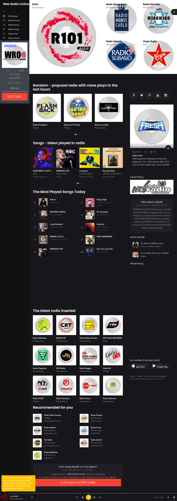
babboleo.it (48, 458)
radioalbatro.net (50, 433)
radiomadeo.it (96, 421)
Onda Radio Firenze (52, 415)
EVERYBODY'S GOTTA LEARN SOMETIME (74, 170)
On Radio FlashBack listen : (153, 249)
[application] (88, 497)
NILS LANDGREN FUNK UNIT (44, 174)
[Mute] (168, 497)
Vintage (36, 128)
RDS (34, 4)
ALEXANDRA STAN (103, 215)
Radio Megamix (40, 368)
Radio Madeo (96, 415)
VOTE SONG (14, 96)
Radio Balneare (109, 398)
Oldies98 (107, 368)
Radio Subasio (114, 41)
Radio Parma (85, 398)
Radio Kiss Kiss (151, 4)
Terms (146, 376)
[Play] (88, 497)
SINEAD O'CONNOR (56, 215)
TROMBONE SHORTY (56, 227)
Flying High (102, 199)
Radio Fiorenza (62, 398)
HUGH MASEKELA (102, 252)
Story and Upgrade (158, 376)
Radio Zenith (96, 440)
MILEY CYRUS (84, 174)
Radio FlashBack (40, 124)
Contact (139, 376)
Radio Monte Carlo (116, 4)
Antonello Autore (158, 379)
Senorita (100, 224)
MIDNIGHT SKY (86, 170)
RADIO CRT (61, 338)
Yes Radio (48, 440)
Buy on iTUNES (10, 46)
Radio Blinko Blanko (88, 338)
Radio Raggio (85, 368)
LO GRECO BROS (109, 174)
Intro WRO (14, 496)
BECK (58, 174)
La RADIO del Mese (142, 145)
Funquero (107, 170)
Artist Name (14, 74)
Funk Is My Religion (41, 170)
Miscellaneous (38, 7)
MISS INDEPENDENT (105, 236)
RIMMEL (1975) (57, 236)
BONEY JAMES (54, 202)
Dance (105, 341)
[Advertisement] (78, 283)
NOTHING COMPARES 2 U (61, 212)
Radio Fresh (96, 427)
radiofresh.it (96, 433)
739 (153, 152)
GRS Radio (60, 368)
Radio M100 (38, 398)
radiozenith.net (97, 445)
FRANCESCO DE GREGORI (58, 239)
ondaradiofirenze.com (52, 421)
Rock (145, 44)
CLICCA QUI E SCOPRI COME (77, 482)
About (132, 376)
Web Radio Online (16, 499)
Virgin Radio (150, 41)
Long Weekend (56, 224)
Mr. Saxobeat (102, 212)
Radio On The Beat (72, 124)
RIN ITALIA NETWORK (112, 338)
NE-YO (99, 239)
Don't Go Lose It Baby (106, 249)
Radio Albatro (50, 427)
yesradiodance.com (51, 445)
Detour (53, 199)
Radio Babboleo (40, 338)
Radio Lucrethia (102, 124)
